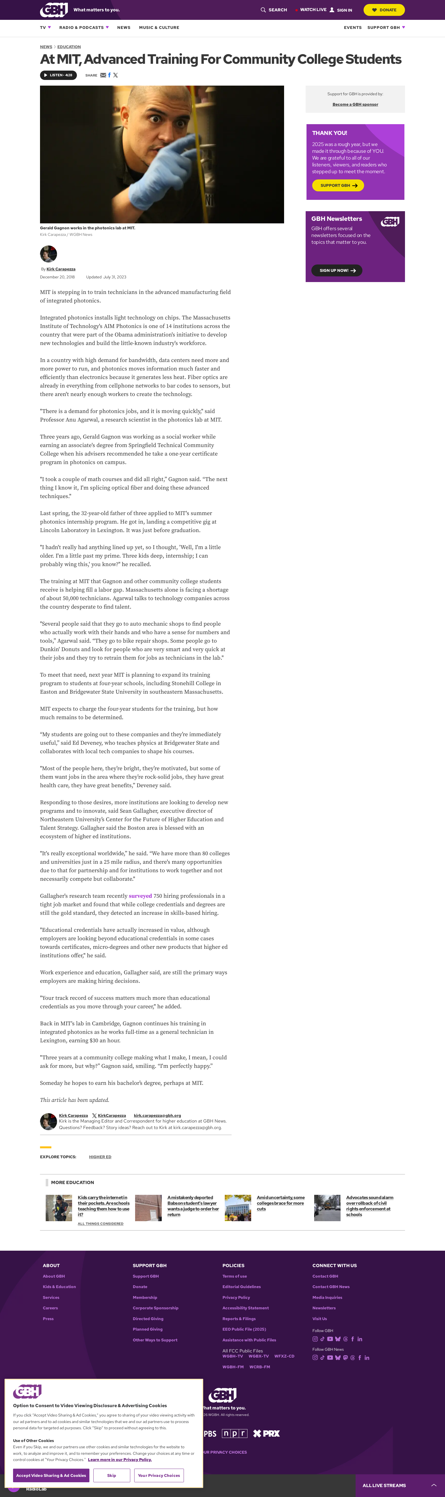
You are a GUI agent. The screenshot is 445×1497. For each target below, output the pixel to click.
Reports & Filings (239, 1318)
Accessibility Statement (245, 1308)
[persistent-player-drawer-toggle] (400, 1485)
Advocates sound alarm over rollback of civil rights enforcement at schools (369, 1206)
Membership (145, 1297)
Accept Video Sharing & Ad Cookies (51, 1475)
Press (48, 1318)
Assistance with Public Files (249, 1340)
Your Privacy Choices (222, 1452)
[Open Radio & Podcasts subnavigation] (107, 27)
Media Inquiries (327, 1297)
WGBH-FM (233, 1367)
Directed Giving (148, 1318)
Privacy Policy (236, 1297)
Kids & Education (59, 1286)
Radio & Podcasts (81, 27)
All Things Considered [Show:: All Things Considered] (100, 1223)
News (124, 27)
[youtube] (331, 1339)
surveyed (140, 896)
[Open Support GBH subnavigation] (403, 27)
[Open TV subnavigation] (49, 27)
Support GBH (384, 27)
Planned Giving (148, 1329)
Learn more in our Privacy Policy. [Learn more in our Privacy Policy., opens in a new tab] (120, 1459)
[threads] (346, 1339)
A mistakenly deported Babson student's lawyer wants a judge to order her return (193, 1206)
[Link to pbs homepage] (205, 1433)
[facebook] (353, 1339)
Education (69, 46)
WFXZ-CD (284, 1356)
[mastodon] (346, 1357)
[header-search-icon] (274, 9)
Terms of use (234, 1276)
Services (51, 1297)
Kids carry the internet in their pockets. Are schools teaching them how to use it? (103, 1206)
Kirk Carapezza (61, 269)
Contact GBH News (331, 1286)
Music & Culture (159, 27)
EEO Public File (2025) (244, 1329)
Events (353, 27)
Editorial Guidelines (241, 1286)
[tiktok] (323, 1339)
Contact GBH (325, 1276)
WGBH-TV (232, 1356)
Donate (384, 9)
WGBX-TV (259, 1356)
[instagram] (316, 1339)
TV (43, 27)
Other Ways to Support (155, 1340)
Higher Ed (100, 1156)
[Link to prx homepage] (266, 1433)
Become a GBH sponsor (355, 104)
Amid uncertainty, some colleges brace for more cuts (281, 1203)
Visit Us (319, 1318)
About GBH (54, 1276)
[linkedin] (361, 1339)
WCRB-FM (259, 1367)
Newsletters (324, 1308)
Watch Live (313, 9)
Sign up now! (334, 270)
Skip (111, 1475)
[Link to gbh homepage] (54, 9)
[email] (161, 1115)
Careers (50, 1308)
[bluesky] (339, 1339)
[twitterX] (113, 1115)
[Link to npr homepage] (234, 1433)
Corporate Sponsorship (156, 1308)
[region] (104, 1433)
